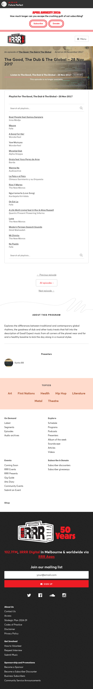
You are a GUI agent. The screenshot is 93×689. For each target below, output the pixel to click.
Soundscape (54, 443)
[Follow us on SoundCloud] (52, 595)
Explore (52, 418)
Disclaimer (9, 629)
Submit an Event (12, 490)
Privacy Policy (11, 633)
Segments (9, 427)
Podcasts (52, 431)
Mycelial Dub (15, 151)
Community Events (13, 485)
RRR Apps (46, 556)
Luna (11, 218)
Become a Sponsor (13, 667)
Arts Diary (9, 481)
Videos (51, 451)
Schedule (52, 422)
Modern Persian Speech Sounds (25, 227)
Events (7, 460)
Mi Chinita (14, 235)
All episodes (46, 282)
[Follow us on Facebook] (40, 595)
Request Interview (13, 650)
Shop (7, 503)
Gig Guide (9, 477)
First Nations (26, 393)
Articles (51, 447)
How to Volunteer (13, 645)
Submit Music (11, 654)
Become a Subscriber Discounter (20, 671)
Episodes (8, 431)
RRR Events (10, 469)
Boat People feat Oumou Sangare (26, 117)
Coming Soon (11, 465)
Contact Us (10, 611)
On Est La (13, 201)
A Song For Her (16, 134)
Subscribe (38, 23)
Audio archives (11, 435)
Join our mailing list (46, 567)
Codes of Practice (13, 624)
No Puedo (14, 244)
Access (7, 615)
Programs (53, 427)
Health (45, 393)
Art (10, 393)
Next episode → (46, 290)
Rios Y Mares (15, 184)
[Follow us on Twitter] (29, 596)
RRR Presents (11, 473)
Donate (56, 23)
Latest (7, 422)
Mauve (12, 125)
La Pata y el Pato (17, 176)
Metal (38, 401)
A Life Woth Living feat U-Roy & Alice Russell (31, 210)
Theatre (53, 401)
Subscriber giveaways (59, 469)
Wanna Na (14, 167)
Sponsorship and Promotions (19, 662)
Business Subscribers (14, 675)
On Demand (10, 418)
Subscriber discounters (59, 465)
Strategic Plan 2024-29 (15, 620)
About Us (9, 607)
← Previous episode (46, 274)
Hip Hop (60, 393)
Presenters (53, 435)
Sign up (46, 584)
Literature (78, 393)
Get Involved (10, 641)
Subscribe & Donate (58, 460)
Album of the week (57, 439)
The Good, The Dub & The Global (35, 52)
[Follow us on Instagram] (64, 595)
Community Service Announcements (22, 680)
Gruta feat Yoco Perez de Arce (24, 159)
